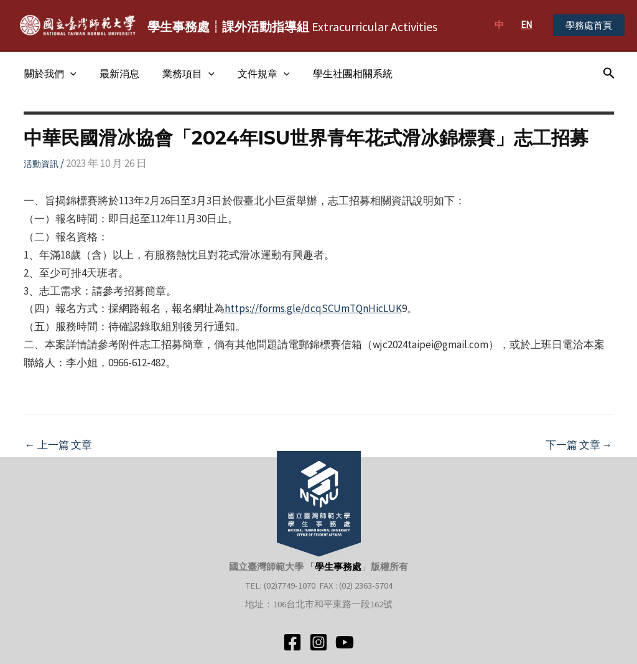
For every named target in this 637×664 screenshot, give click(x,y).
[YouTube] (344, 642)
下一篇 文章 (579, 445)
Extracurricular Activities (292, 26)
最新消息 (114, 73)
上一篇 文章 (58, 445)
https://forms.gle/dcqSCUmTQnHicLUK (313, 308)
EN (526, 25)
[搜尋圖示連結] (609, 73)
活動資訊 (41, 163)
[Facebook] (292, 642)
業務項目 (180, 73)
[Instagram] (318, 642)
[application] (68, 73)
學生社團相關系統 (338, 73)
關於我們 (48, 73)
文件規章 (252, 73)
